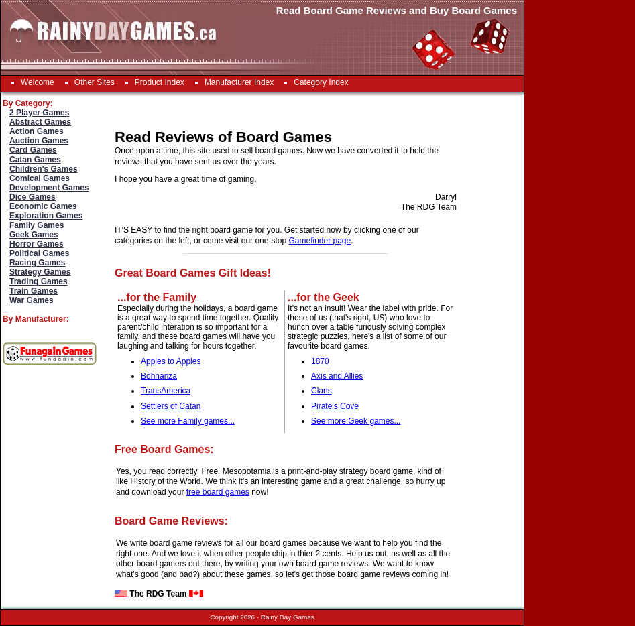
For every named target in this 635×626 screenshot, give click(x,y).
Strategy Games (39, 272)
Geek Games (33, 234)
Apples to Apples (170, 361)
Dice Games (32, 197)
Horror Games (36, 244)
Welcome (37, 82)
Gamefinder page (319, 240)
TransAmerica (165, 390)
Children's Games (43, 169)
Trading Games (38, 281)
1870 (320, 361)
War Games (31, 300)
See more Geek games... (355, 421)
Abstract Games (40, 122)
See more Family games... (188, 421)
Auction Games (38, 140)
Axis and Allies (337, 376)
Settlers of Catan (170, 406)
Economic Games (43, 206)
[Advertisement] (570, 293)
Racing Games (37, 262)
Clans (321, 390)
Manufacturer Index (239, 82)
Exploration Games (45, 216)
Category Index (321, 82)
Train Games (33, 291)
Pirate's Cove (335, 406)
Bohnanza (159, 376)
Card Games (33, 150)
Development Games (49, 187)
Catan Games (35, 159)
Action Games (36, 131)
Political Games (39, 253)
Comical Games (39, 178)
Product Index (159, 82)
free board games (217, 492)
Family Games (36, 225)
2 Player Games (39, 112)
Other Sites (94, 82)
